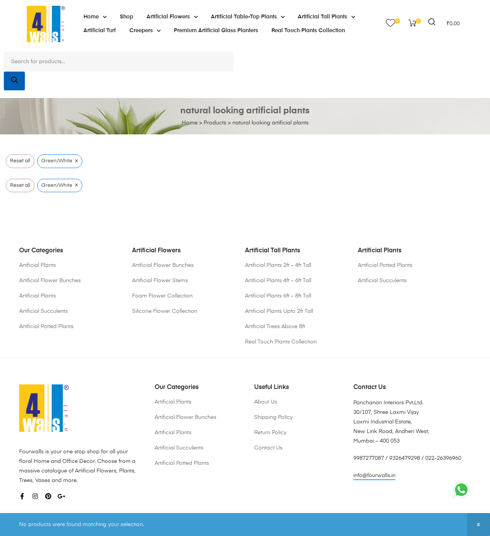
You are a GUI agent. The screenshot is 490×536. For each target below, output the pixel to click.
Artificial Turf (99, 30)
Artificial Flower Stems (160, 280)
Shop (126, 17)
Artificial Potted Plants (46, 326)
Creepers (144, 31)
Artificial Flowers (172, 17)
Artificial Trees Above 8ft (275, 326)
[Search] (14, 81)
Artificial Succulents (43, 311)
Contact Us (268, 448)
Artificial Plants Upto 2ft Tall (279, 311)
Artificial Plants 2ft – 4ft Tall (278, 265)
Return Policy (270, 432)
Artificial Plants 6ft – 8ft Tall (278, 296)
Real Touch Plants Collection (308, 30)
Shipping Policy (273, 417)
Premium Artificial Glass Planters (216, 30)
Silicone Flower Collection (164, 311)
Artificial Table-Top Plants (247, 17)
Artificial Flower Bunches (50, 280)
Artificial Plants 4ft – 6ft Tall (278, 280)
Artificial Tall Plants (326, 17)
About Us (265, 402)
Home (94, 17)
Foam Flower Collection (162, 296)
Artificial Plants (37, 265)
